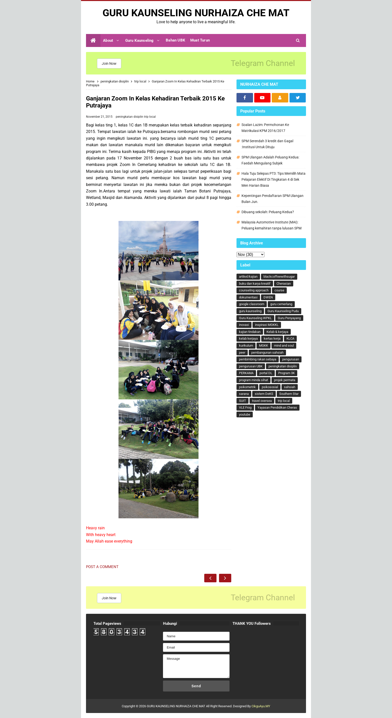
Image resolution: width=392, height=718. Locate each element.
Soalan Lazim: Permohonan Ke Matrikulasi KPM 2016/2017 (265, 128)
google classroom (251, 304)
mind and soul (284, 345)
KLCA (290, 338)
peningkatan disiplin (130, 116)
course (279, 290)
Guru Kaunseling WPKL (255, 318)
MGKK (263, 345)
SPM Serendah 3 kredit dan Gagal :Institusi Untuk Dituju (267, 144)
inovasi (244, 325)
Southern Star (288, 394)
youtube (244, 414)
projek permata (284, 380)
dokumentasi (248, 297)
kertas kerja (272, 338)
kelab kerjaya (248, 338)
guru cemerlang (281, 304)
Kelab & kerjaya (277, 332)
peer (242, 352)
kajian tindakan (249, 332)
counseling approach (253, 290)
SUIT (242, 401)
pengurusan (290, 359)
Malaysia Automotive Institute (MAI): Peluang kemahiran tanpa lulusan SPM (272, 225)
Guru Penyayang (289, 318)
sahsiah (289, 387)
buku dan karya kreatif (254, 283)
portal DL (266, 373)
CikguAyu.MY (261, 706)
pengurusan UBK (250, 366)
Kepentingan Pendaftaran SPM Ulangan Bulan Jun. (273, 199)
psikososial (270, 387)
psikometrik (247, 387)
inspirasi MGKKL (266, 325)
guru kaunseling (250, 311)
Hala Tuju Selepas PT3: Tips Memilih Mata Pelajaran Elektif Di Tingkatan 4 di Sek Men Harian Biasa (274, 179)
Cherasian (283, 283)
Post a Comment (102, 567)
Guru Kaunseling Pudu (283, 311)
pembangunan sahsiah (267, 352)
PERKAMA (246, 373)
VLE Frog (245, 407)
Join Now (109, 63)
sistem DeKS (264, 394)
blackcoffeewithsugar (279, 276)
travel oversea (262, 401)
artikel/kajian (248, 276)
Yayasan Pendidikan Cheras (277, 407)
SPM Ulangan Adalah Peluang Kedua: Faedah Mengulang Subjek (270, 160)
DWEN (268, 297)
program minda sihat (253, 380)
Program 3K (286, 373)
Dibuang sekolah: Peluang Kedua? (268, 212)
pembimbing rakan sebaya (257, 359)
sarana (244, 394)
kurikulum (246, 345)
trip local (150, 116)
